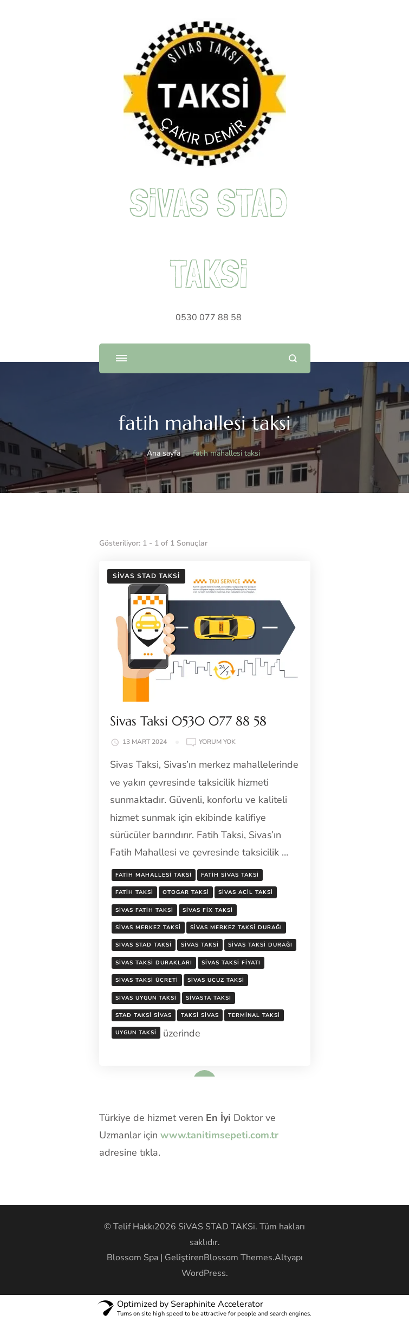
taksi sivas (200, 1015)
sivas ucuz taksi (215, 980)
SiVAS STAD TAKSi (216, 1227)
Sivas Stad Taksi (146, 576)
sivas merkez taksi (148, 927)
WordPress (203, 1273)
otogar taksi (186, 892)
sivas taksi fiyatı (231, 963)
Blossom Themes (238, 1257)
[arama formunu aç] (293, 358)
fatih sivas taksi (230, 875)
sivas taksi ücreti (146, 980)
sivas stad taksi (143, 945)
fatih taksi (134, 892)
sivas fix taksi (208, 910)
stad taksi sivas (143, 1015)
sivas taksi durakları (153, 963)
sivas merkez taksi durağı (236, 927)
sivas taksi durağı (260, 945)
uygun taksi (136, 1032)
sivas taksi (200, 945)
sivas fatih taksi (144, 910)
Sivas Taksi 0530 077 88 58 (188, 721)
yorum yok (217, 742)
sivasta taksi (208, 998)
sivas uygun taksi (146, 998)
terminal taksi (254, 1015)
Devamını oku (189, 1072)
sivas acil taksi (245, 892)
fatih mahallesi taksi (153, 875)
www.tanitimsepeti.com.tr (219, 1135)
